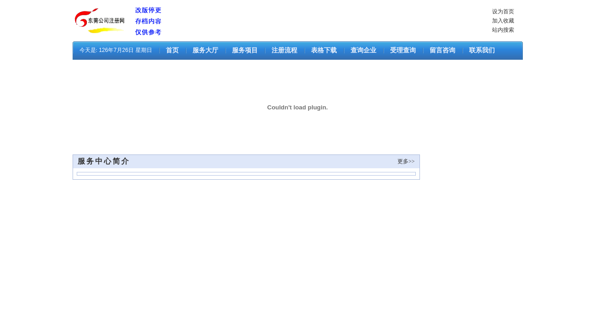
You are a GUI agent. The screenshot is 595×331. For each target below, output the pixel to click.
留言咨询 (442, 50)
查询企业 (363, 50)
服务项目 (245, 50)
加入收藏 (503, 20)
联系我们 (482, 50)
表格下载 (324, 50)
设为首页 (503, 11)
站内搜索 (503, 30)
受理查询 (403, 50)
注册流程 (284, 50)
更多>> (406, 161)
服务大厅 (205, 50)
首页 (172, 50)
